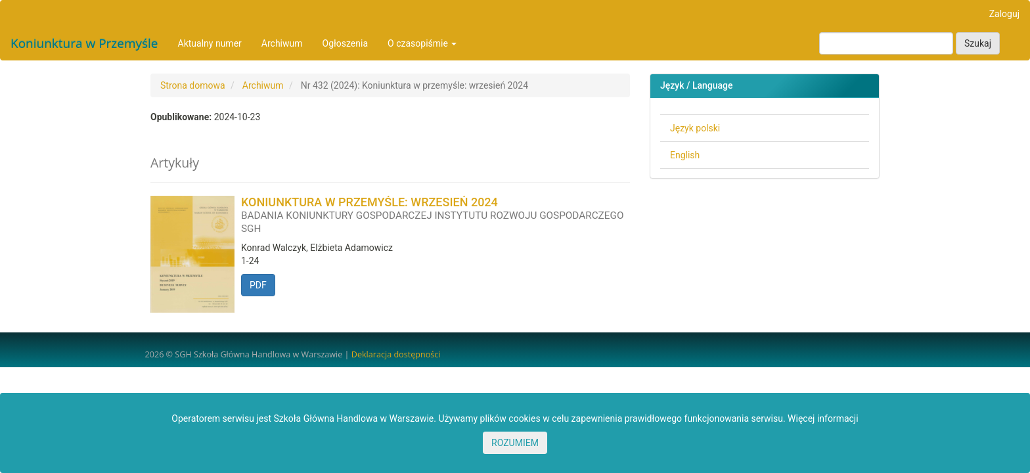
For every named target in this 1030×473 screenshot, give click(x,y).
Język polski (695, 128)
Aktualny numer (210, 43)
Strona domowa (192, 85)
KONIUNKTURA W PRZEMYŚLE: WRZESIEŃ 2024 (435, 215)
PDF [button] (258, 285)
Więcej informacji (823, 418)
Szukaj (977, 43)
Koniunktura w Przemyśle (84, 43)
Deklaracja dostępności (396, 354)
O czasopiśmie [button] (422, 43)
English (685, 155)
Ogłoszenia (346, 43)
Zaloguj (1004, 14)
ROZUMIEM (515, 443)
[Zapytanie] (886, 43)
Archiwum (282, 43)
